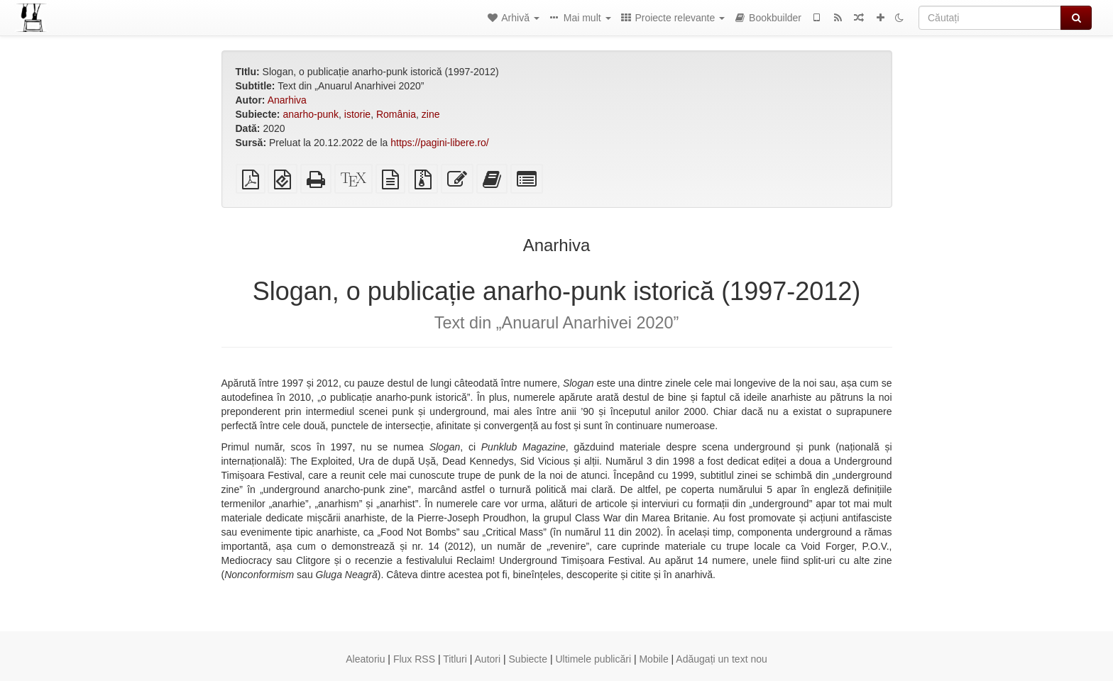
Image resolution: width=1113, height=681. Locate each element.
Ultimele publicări (593, 659)
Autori (488, 659)
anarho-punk (311, 114)
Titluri (455, 659)
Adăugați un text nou (721, 659)
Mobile (653, 659)
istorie (357, 114)
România (396, 114)
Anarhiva (287, 100)
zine (431, 114)
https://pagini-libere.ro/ (439, 142)
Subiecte (528, 659)
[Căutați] (990, 18)
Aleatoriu (365, 659)
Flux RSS (414, 659)
